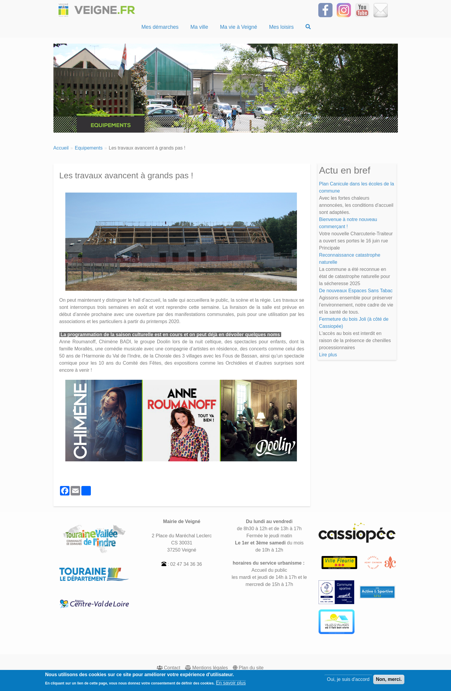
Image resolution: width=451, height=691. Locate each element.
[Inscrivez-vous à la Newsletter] (381, 10)
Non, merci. (389, 680)
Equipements (88, 147)
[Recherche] (308, 27)
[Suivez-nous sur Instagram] (344, 10)
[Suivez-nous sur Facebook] (325, 10)
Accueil (61, 147)
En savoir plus (231, 683)
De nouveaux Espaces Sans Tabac (356, 290)
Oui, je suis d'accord (348, 680)
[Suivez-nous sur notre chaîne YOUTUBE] (362, 10)
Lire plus (328, 354)
